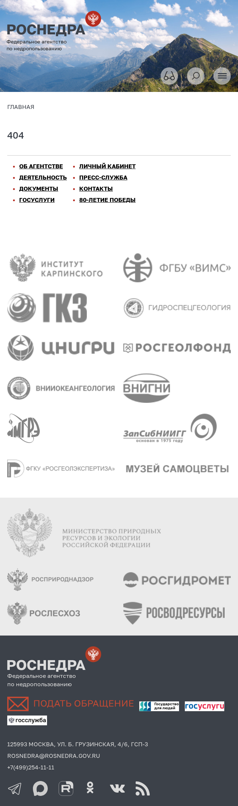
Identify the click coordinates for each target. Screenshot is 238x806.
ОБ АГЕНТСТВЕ (41, 166)
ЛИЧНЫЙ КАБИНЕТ (107, 166)
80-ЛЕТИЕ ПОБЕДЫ (107, 199)
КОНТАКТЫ (96, 188)
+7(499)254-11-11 (30, 767)
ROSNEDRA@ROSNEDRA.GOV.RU (53, 755)
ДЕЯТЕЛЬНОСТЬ (43, 177)
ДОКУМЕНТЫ (38, 188)
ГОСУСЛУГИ (37, 199)
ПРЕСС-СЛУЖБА (103, 177)
